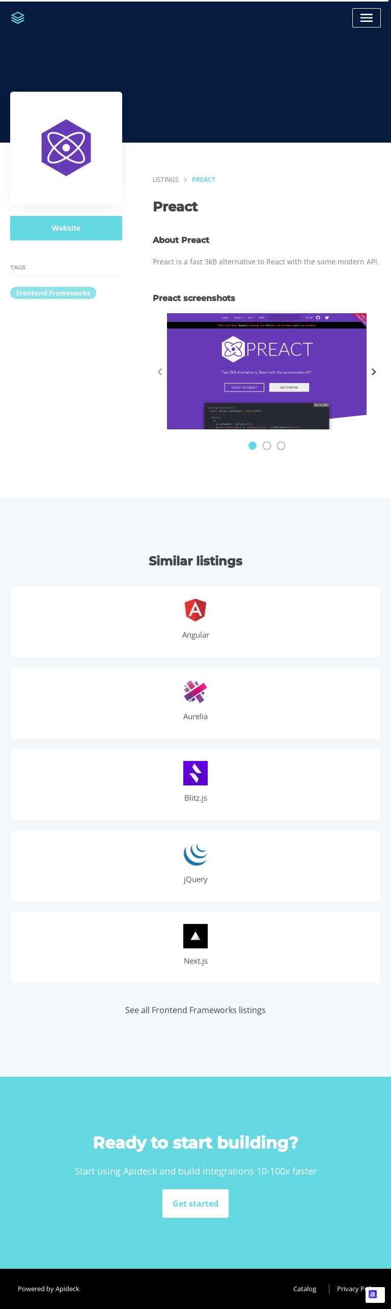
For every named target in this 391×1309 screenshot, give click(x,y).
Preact (203, 179)
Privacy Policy (357, 1288)
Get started (195, 1203)
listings (166, 179)
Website (66, 228)
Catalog (304, 1288)
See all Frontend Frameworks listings (195, 1010)
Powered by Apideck (48, 1288)
